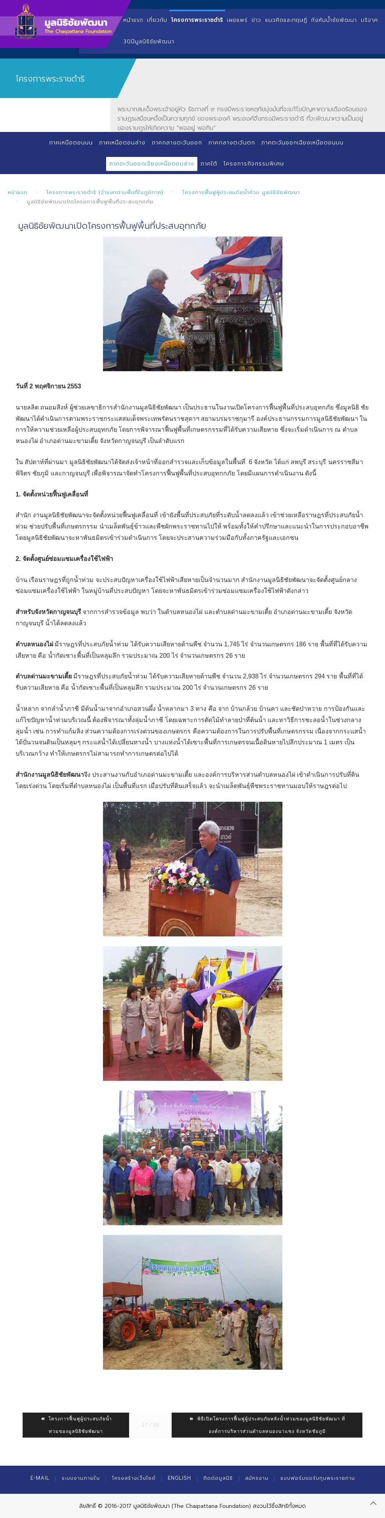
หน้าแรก (133, 20)
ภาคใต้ (208, 164)
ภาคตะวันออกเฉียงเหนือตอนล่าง (151, 164)
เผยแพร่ (237, 20)
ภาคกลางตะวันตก (231, 143)
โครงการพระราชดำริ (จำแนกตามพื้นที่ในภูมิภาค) (104, 192)
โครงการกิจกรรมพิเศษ (254, 164)
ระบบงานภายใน (81, 1478)
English (179, 1478)
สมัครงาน (256, 1478)
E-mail (40, 1478)
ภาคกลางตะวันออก (176, 143)
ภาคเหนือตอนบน (70, 143)
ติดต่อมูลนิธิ (218, 1478)
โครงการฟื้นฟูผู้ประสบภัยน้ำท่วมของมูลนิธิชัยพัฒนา (76, 1425)
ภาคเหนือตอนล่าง (122, 143)
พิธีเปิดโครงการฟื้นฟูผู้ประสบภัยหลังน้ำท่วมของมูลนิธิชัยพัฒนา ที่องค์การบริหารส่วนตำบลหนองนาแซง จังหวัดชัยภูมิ (267, 1425)
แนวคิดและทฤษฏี (286, 20)
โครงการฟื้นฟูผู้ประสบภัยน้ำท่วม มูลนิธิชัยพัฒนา (241, 192)
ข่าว (256, 20)
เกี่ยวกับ (157, 20)
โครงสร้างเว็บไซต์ (134, 1478)
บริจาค (369, 20)
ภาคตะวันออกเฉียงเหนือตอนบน (303, 143)
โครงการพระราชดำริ (197, 20)
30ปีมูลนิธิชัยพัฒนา (148, 41)
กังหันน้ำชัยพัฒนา (334, 20)
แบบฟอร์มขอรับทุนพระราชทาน (317, 1478)
